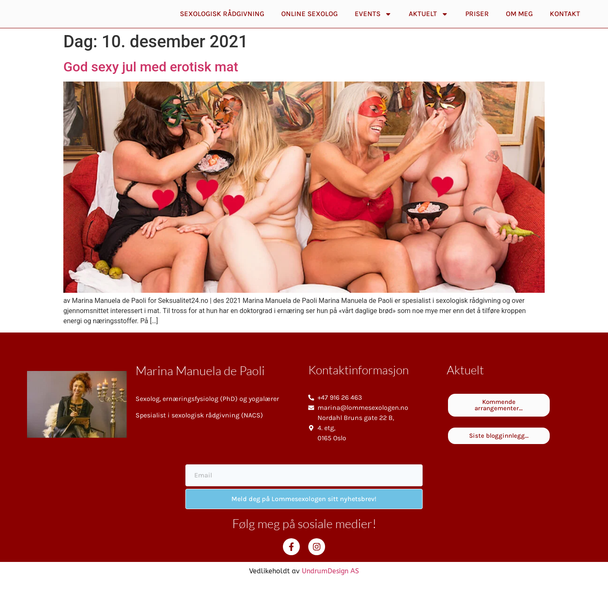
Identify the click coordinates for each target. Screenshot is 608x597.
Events (373, 21)
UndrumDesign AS (330, 585)
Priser (477, 21)
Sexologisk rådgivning (222, 21)
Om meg (519, 21)
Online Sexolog (309, 21)
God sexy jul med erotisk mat (150, 81)
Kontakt (565, 21)
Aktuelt (428, 21)
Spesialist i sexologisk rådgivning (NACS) (199, 429)
